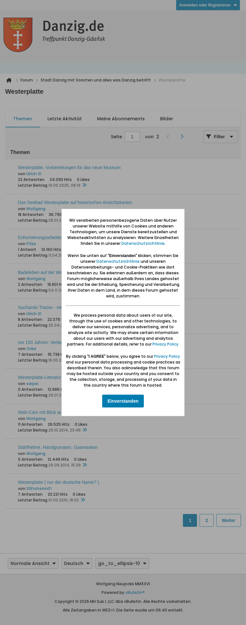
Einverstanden (123, 401)
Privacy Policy (165, 344)
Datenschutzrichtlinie (143, 243)
